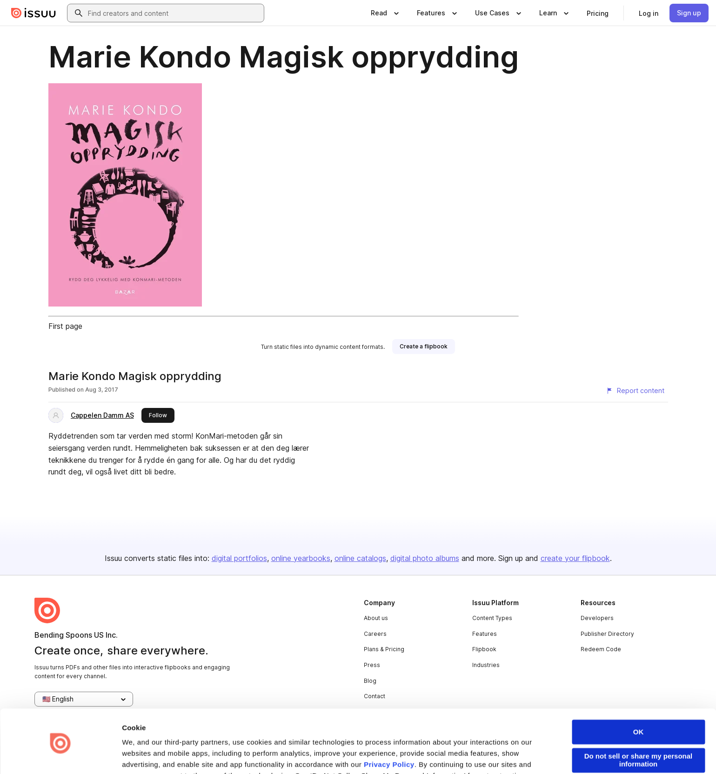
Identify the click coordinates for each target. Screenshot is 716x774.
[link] (597, 13)
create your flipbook (575, 558)
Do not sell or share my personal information (638, 728)
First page (65, 326)
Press (372, 664)
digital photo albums (424, 558)
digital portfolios (239, 558)
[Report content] (635, 390)
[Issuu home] (33, 13)
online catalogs (360, 558)
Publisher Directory (607, 633)
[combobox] (174, 13)
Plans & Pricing (384, 649)
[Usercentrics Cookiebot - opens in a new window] (60, 756)
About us (376, 617)
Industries (486, 664)
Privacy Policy (389, 733)
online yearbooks (300, 558)
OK (638, 700)
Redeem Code (601, 649)
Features (484, 633)
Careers (375, 633)
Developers (597, 617)
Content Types (492, 617)
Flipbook (484, 649)
